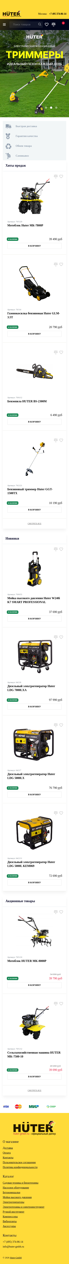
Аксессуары (9, 1226)
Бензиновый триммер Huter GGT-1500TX (30, 491)
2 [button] (51, 108)
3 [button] (56, 108)
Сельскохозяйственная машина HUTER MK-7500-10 (34, 1054)
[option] (34, 73)
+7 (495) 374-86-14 (13, 1241)
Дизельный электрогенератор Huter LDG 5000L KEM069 (31, 863)
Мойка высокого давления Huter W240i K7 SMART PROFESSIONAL (33, 600)
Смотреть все (34, 524)
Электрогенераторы (13, 1202)
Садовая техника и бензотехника (20, 1182)
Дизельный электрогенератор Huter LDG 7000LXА (31, 688)
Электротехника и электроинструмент (23, 1207)
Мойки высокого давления (17, 1197)
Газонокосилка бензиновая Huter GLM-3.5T (33, 315)
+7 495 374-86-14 (57, 13)
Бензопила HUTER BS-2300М (27, 401)
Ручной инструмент (13, 1211)
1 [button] (46, 108)
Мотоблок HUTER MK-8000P (26, 960)
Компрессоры (10, 1216)
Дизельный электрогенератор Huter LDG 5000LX (31, 776)
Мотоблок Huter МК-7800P (25, 225)
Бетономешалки (11, 1192)
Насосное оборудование (16, 1187)
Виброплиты (10, 1221)
